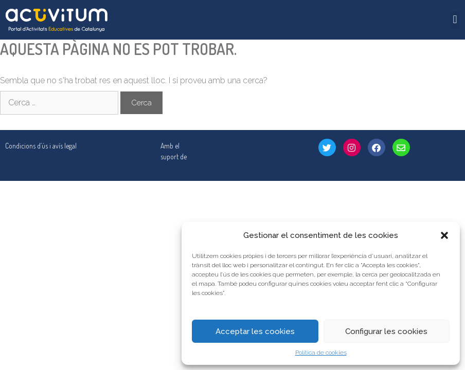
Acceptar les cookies (255, 331)
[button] (444, 235)
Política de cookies (321, 352)
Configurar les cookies (386, 331)
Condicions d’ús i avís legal (41, 145)
